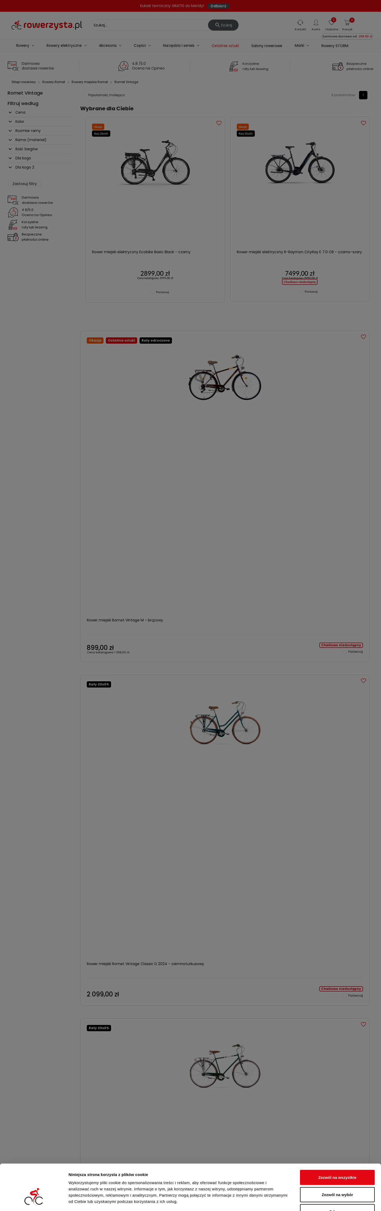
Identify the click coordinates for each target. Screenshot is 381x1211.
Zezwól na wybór (337, 1159)
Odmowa (337, 1176)
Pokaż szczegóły (279, 1200)
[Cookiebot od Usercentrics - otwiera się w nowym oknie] (34, 1201)
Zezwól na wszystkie (337, 1142)
